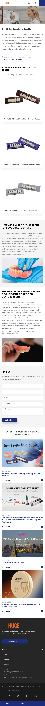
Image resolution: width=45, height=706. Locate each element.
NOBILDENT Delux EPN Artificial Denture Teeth (22, 119)
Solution (5, 655)
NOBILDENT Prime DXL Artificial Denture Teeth (22, 164)
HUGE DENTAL (23, 323)
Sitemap (5, 690)
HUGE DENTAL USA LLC (18, 687)
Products (5, 650)
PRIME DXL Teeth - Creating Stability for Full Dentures (21, 474)
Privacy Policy (14, 690)
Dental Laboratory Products (21, 57)
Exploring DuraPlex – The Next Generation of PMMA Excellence (21, 605)
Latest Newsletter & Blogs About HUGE (22, 433)
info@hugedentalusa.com (13, 672)
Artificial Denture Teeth (13, 59)
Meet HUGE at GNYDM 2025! (13, 563)
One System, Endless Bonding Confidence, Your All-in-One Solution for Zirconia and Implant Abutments (22, 519)
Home (6, 57)
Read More (22, 480)
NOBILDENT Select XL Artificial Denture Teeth (21, 210)
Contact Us (15, 641)
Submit (9, 420)
